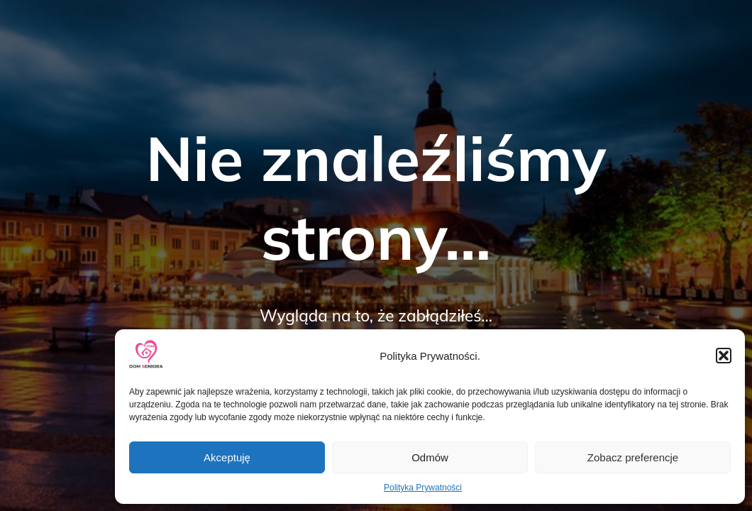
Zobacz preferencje (632, 457)
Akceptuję (227, 457)
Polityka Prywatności (423, 488)
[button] (724, 355)
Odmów (429, 457)
